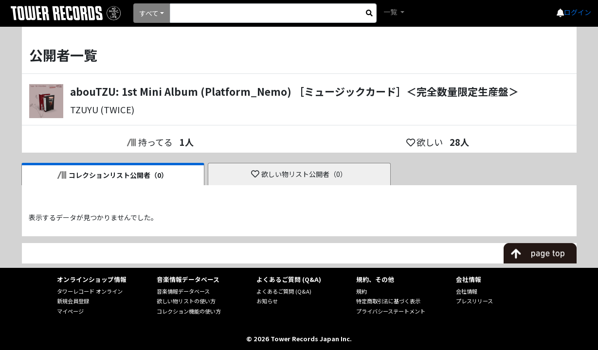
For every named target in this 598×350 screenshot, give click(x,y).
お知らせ (267, 301)
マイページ (70, 311)
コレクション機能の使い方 (189, 311)
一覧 (391, 12)
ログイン (577, 12)
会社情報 (466, 291)
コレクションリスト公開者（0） (112, 175)
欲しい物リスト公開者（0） (299, 174)
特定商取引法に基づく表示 (388, 301)
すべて (149, 13)
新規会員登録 (73, 301)
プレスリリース (474, 301)
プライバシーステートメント (390, 311)
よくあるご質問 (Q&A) (283, 291)
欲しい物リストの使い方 (186, 301)
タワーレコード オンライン (90, 291)
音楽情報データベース (183, 291)
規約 (361, 291)
